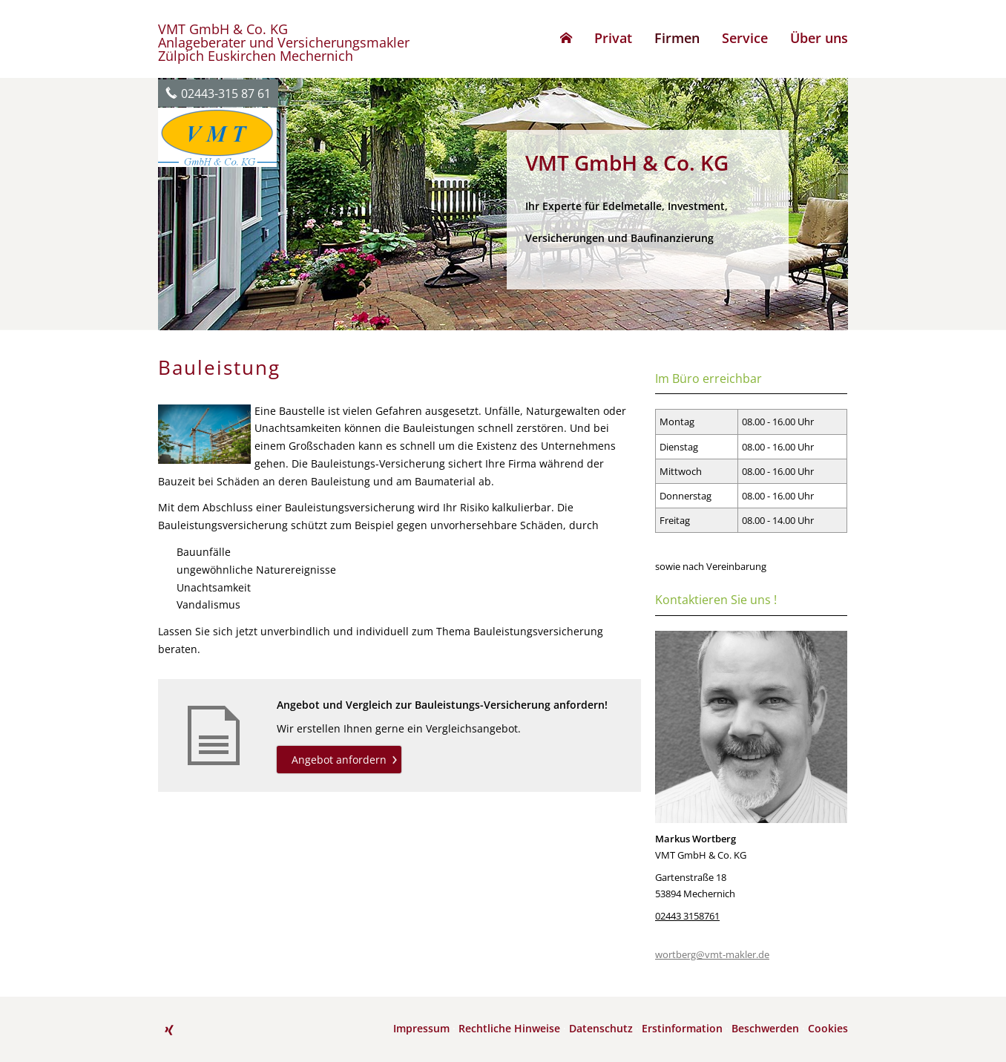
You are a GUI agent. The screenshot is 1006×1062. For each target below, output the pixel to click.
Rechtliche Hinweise (509, 1028)
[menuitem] (566, 38)
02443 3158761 (687, 915)
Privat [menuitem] (613, 38)
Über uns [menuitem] (819, 38)
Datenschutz (601, 1028)
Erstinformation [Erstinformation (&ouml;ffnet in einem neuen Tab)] (682, 1028)
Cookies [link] (828, 1028)
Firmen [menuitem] (677, 38)
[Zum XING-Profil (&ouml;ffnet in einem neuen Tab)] (169, 1030)
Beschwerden (765, 1028)
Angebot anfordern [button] (339, 760)
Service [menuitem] (745, 38)
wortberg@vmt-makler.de (712, 954)
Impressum (421, 1028)
